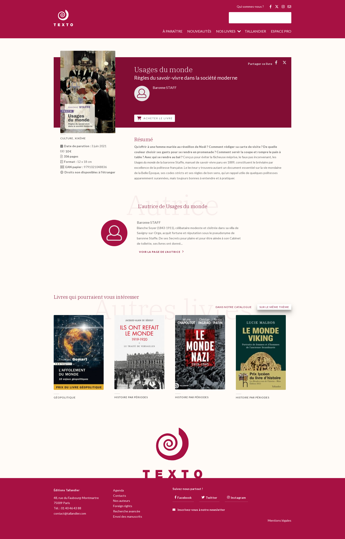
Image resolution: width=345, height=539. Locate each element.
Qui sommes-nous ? (250, 6)
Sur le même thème (274, 307)
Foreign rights (122, 506)
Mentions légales (279, 520)
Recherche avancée (126, 511)
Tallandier (255, 31)
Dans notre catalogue (234, 307)
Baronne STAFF (149, 222)
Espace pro (281, 31)
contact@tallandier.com (70, 513)
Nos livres (225, 31)
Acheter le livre (155, 118)
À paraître (172, 31)
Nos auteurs (121, 500)
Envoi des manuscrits (127, 516)
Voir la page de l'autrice (161, 251)
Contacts (119, 495)
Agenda (118, 490)
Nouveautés (199, 31)
